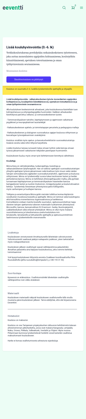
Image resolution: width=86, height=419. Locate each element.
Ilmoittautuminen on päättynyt (28, 93)
